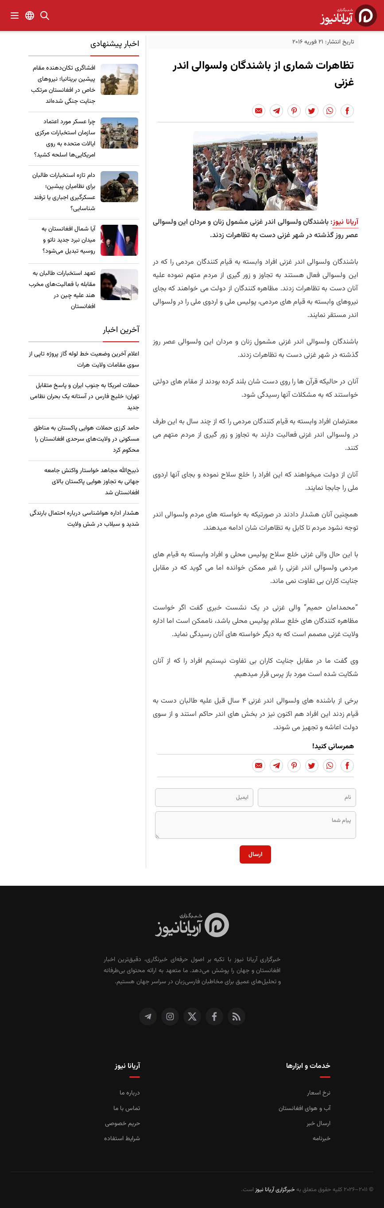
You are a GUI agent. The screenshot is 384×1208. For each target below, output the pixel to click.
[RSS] (236, 1016)
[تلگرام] (148, 1016)
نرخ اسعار (318, 1093)
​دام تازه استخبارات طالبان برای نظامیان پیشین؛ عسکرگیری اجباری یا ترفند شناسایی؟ (63, 192)
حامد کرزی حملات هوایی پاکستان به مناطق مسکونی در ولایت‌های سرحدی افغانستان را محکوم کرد (86, 439)
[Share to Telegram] (276, 110)
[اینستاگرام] (170, 1016)
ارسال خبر (318, 1124)
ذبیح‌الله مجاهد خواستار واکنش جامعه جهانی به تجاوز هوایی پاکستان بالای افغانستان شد (91, 482)
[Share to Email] (258, 110)
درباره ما (130, 1093)
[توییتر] (192, 1016)
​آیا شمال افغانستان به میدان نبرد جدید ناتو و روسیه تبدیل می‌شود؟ (68, 240)
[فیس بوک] (214, 1016)
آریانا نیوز (345, 222)
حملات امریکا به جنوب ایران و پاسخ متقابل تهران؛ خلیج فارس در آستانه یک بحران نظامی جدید (84, 397)
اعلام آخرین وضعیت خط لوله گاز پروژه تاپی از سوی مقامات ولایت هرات (84, 359)
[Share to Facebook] (347, 110)
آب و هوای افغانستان (304, 1109)
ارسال (255, 854)
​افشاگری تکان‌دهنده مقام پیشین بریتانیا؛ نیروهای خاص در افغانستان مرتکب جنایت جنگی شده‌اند (63, 84)
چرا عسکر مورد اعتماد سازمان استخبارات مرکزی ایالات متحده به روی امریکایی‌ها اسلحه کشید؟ (64, 138)
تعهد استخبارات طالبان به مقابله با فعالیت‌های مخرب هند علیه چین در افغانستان (62, 290)
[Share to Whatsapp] (329, 110)
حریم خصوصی (122, 1124)
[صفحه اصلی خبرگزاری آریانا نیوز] (192, 926)
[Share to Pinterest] (294, 110)
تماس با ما (126, 1109)
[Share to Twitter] (311, 110)
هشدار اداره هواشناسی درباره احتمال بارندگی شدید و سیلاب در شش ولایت (84, 518)
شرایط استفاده (122, 1139)
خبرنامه (321, 1139)
